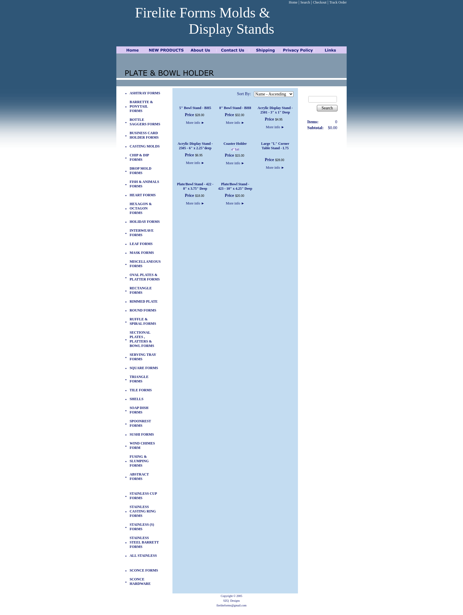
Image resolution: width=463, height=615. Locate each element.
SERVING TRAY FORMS (143, 357)
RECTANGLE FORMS (141, 290)
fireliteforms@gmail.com (231, 605)
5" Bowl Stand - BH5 (195, 108)
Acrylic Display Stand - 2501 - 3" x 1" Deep (275, 110)
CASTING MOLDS (145, 146)
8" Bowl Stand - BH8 (235, 108)
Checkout (320, 2)
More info (195, 123)
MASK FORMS (142, 253)
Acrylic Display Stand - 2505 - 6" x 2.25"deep (195, 146)
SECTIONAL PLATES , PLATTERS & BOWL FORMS (142, 339)
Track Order (338, 2)
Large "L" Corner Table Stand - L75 (275, 146)
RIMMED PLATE (144, 301)
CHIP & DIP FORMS (139, 157)
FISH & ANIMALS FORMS (144, 184)
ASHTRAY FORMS (145, 93)
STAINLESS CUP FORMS (143, 495)
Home (293, 2)
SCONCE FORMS (144, 570)
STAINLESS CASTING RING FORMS (143, 511)
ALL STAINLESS (143, 556)
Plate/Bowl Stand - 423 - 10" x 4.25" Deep (235, 186)
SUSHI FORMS (142, 434)
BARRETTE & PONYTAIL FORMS (141, 106)
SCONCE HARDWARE (140, 581)
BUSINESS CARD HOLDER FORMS (144, 135)
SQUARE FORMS (144, 368)
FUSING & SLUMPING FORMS (139, 461)
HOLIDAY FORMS (145, 222)
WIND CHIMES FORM (142, 445)
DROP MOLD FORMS (140, 170)
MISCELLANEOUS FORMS (145, 263)
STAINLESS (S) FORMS (142, 526)
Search (305, 2)
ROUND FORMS (143, 310)
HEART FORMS (143, 195)
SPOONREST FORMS (140, 423)
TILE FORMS (141, 390)
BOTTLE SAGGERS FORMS (145, 122)
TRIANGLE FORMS (139, 379)
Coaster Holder (235, 144)
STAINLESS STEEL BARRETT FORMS (144, 542)
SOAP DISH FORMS (139, 410)
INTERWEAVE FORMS (142, 232)
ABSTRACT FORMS (139, 476)
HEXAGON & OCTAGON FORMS (141, 208)
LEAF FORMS (141, 244)
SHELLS (137, 399)
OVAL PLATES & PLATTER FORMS (145, 277)
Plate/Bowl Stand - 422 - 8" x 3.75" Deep (195, 186)
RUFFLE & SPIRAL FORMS (143, 321)
